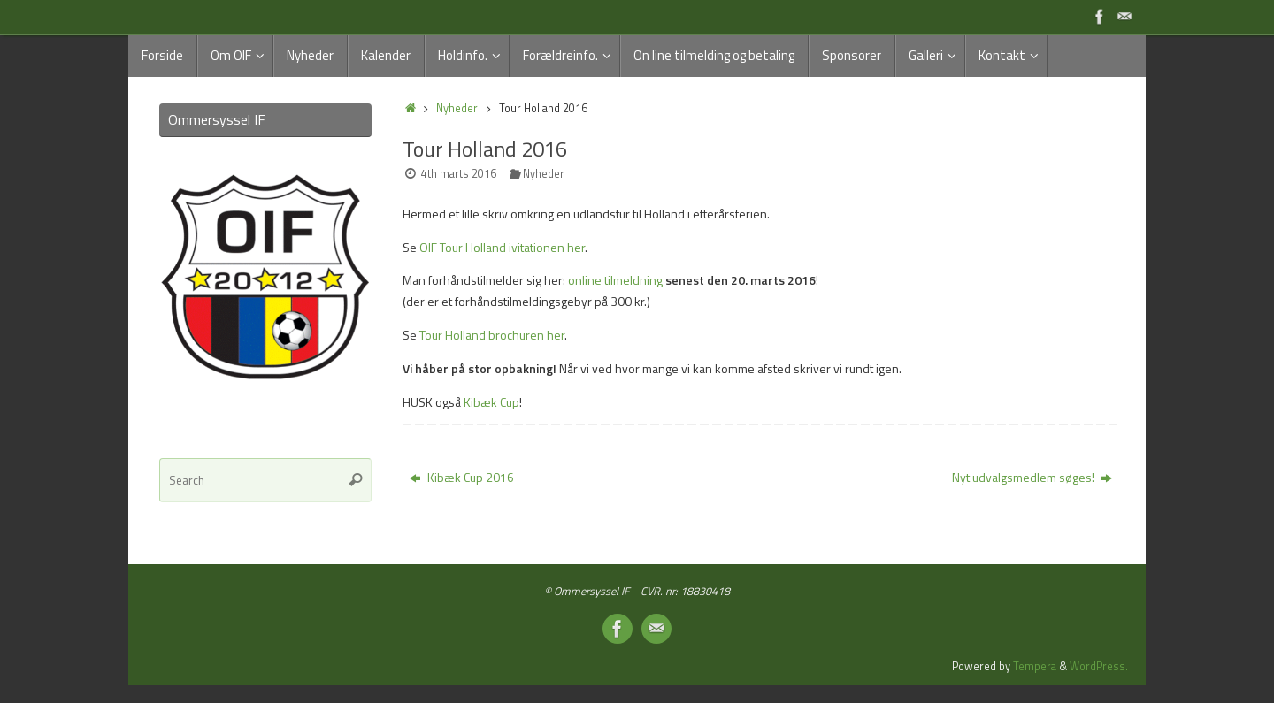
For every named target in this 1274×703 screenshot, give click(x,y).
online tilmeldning (615, 280)
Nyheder (457, 108)
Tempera (1034, 666)
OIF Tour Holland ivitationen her (502, 247)
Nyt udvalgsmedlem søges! (1032, 477)
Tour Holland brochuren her (491, 334)
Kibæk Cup (491, 402)
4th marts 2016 (458, 173)
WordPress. (1099, 666)
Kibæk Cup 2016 (462, 477)
